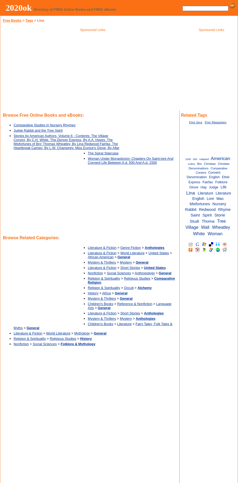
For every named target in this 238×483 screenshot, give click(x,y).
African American (101, 257)
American (220, 158)
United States (158, 253)
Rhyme (224, 209)
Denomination (197, 177)
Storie (220, 215)
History (93, 293)
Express (194, 182)
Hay (204, 187)
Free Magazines (215, 122)
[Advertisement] (93, 72)
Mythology (82, 333)
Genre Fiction (130, 248)
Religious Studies (137, 278)
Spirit (207, 215)
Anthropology (145, 273)
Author (191, 163)
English (214, 177)
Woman (215, 233)
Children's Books (100, 304)
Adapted (204, 159)
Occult (129, 288)
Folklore (221, 182)
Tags (29, 20)
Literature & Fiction (102, 248)
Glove (193, 187)
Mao (220, 199)
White (199, 233)
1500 (188, 159)
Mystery (126, 262)
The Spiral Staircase (103, 153)
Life (224, 187)
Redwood (207, 209)
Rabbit (191, 209)
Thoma (208, 221)
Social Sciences (119, 273)
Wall (205, 227)
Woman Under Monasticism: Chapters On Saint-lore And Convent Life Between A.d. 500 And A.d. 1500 (130, 161)
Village (192, 227)
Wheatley (221, 227)
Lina (190, 193)
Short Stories (130, 268)
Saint (195, 215)
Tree (221, 221)
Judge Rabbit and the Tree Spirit (38, 130)
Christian (210, 163)
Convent (214, 172)
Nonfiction (95, 273)
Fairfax (208, 182)
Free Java (195, 122)
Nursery (219, 204)
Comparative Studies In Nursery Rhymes (45, 125)
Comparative (219, 168)
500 (195, 159)
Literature (124, 324)
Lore (210, 199)
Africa (106, 293)
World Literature (132, 253)
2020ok (19, 8)
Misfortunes (199, 204)
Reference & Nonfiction (134, 304)
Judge (213, 187)
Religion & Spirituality (104, 278)
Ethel (225, 177)
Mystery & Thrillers (102, 262)
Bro (199, 163)
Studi (194, 221)
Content (201, 172)
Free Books (12, 20)
